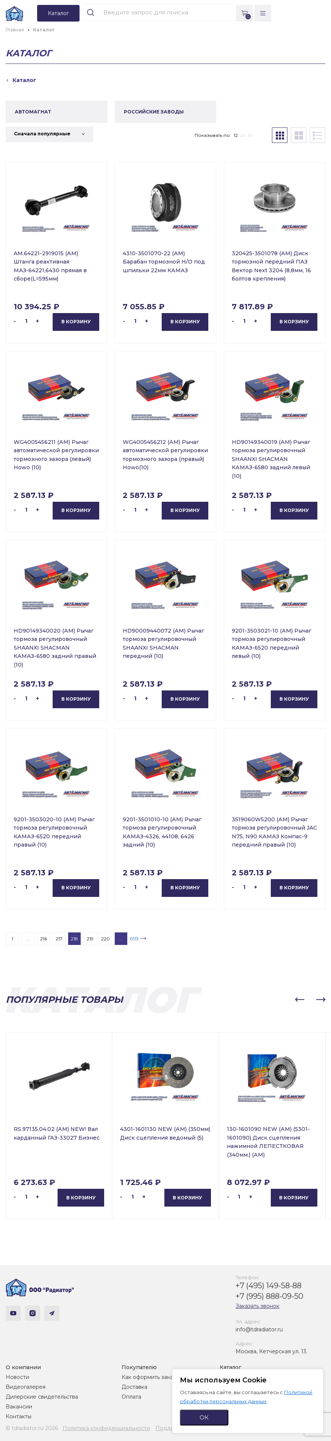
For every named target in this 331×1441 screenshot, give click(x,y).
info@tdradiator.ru (259, 1329)
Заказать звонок (257, 1306)
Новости (17, 1377)
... (28, 939)
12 (236, 135)
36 (250, 135)
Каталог (230, 1367)
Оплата (131, 1396)
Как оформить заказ (149, 1377)
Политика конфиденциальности (106, 1428)
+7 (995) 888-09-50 (269, 1296)
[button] (299, 999)
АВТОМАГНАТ (33, 112)
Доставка (134, 1387)
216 (43, 939)
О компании (23, 1367)
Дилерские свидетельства (42, 1396)
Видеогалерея (25, 1387)
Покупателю (139, 1367)
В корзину (76, 321)
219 (90, 939)
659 (134, 938)
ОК (204, 1417)
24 (242, 135)
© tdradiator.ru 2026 (32, 1428)
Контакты (18, 1416)
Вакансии (19, 1406)
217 (59, 939)
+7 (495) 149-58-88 (268, 1285)
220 (105, 939)
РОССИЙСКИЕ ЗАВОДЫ (154, 112)
